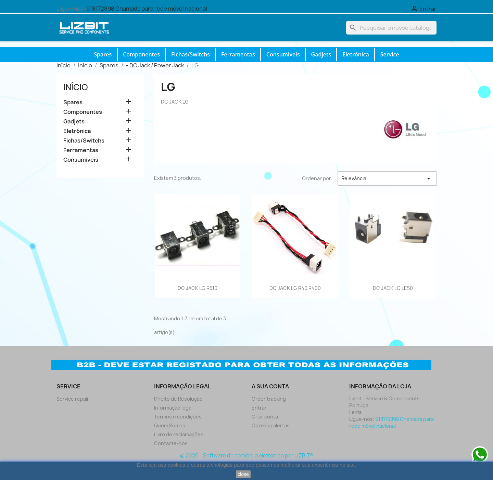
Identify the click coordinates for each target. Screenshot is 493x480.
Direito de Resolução (178, 399)
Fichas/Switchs (190, 54)
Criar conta (265, 416)
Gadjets (321, 54)
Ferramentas (238, 54)
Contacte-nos (171, 443)
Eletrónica (355, 54)
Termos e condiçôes (178, 416)
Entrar (259, 407)
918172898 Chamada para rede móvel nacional (146, 8)
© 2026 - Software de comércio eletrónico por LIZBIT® (246, 455)
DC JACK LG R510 (197, 288)
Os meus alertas (271, 425)
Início (75, 87)
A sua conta (270, 386)
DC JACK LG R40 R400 (295, 288)
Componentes (141, 54)
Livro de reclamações (178, 434)
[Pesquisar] (391, 28)
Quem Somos (169, 425)
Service (389, 54)
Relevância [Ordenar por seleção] (387, 178)
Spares (103, 54)
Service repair (72, 399)
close (243, 474)
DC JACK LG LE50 (393, 288)
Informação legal (173, 407)
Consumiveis (283, 54)
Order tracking (269, 399)
